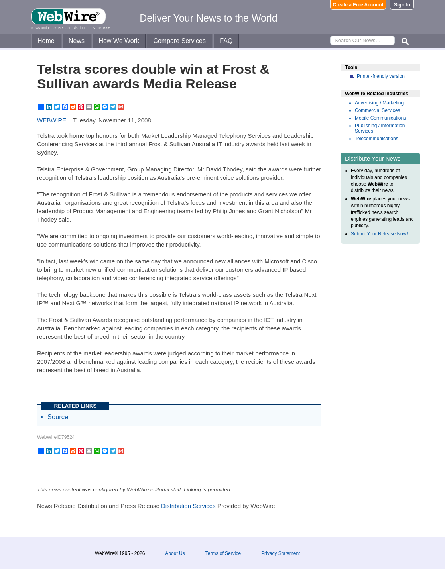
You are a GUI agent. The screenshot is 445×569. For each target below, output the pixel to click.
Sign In (402, 5)
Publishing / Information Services (380, 128)
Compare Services (179, 40)
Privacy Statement (280, 553)
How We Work (118, 40)
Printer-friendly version (381, 76)
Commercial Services (377, 110)
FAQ (226, 40)
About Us (175, 553)
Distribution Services (188, 505)
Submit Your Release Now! (379, 234)
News (77, 40)
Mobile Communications (380, 118)
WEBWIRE (51, 120)
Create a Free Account (358, 5)
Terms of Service (223, 553)
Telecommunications (376, 138)
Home (46, 40)
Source (57, 416)
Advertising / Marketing (379, 103)
